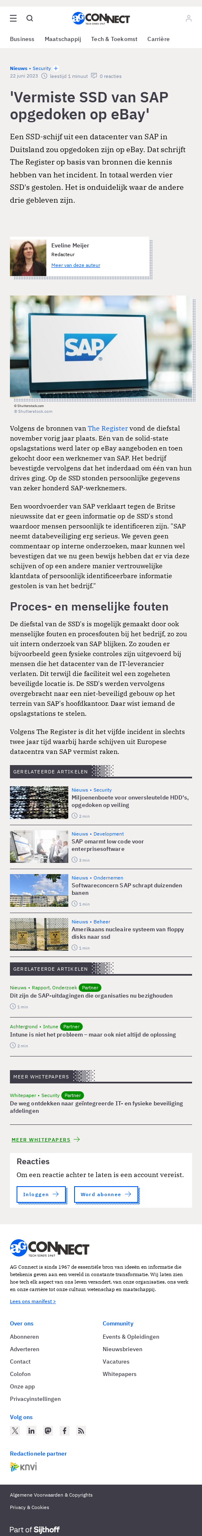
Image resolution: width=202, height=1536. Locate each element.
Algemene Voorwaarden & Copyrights (51, 1495)
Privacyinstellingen (35, 1399)
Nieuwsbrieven (122, 1349)
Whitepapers (120, 1374)
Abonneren (24, 1336)
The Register (108, 428)
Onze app (22, 1386)
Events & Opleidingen (131, 1336)
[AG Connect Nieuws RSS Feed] (81, 1431)
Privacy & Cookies (29, 1507)
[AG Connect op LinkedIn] (31, 1431)
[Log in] (188, 18)
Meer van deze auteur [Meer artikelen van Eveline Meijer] (75, 265)
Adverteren (24, 1349)
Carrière (158, 39)
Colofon (20, 1374)
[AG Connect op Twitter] (15, 1431)
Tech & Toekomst (114, 39)
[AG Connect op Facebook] (65, 1431)
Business (22, 39)
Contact (20, 1361)
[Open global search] (29, 18)
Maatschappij (63, 39)
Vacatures (116, 1361)
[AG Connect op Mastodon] (48, 1431)
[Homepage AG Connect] (101, 18)
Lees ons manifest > (33, 1301)
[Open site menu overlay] (13, 18)
